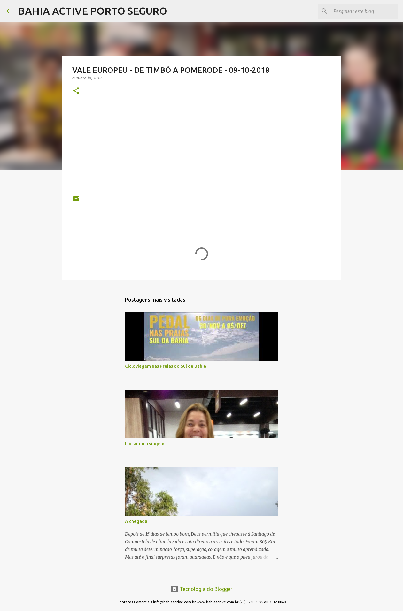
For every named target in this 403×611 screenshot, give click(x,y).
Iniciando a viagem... (146, 443)
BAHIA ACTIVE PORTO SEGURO (92, 11)
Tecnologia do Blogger (201, 589)
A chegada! (137, 521)
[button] (76, 91)
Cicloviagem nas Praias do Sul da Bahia (165, 366)
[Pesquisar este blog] (364, 11)
